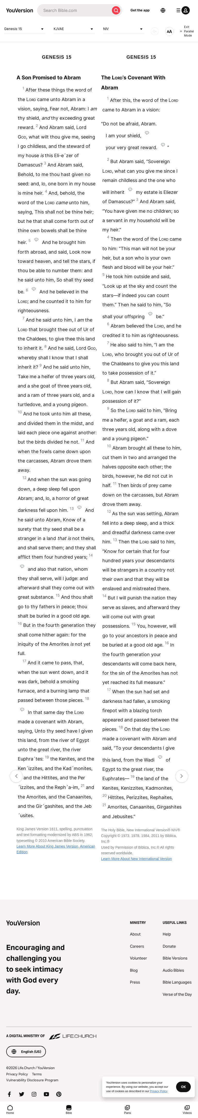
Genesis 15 (24, 29)
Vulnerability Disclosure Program (32, 1080)
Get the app (140, 10)
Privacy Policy (17, 1074)
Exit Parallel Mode (187, 31)
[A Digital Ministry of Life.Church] (99, 1033)
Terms (37, 1074)
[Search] (73, 10)
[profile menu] (182, 10)
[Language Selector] (163, 10)
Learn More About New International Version (136, 859)
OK (183, 1087)
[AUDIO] (155, 31)
